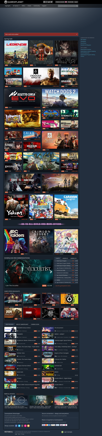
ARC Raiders (83, 39)
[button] (66, 2)
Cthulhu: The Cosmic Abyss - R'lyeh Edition (28, 346)
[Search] (77, 6)
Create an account (60, 2)
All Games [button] (15, 6)
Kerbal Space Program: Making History (65, 265)
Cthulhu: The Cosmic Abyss (24, 359)
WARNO (58, 280)
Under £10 (73, 258)
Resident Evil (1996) (61, 270)
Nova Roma (83, 43)
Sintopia (19, 378)
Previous (6, 272)
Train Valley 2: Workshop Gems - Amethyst (66, 346)
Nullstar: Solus (21, 353)
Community (37, 6)
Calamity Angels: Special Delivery (63, 340)
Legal (16, 434)
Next (51, 272)
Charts (29, 6)
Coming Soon (35, 324)
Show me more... (20, 394)
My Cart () (70, 2)
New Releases (10, 324)
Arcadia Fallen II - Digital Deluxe (63, 378)
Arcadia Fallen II (59, 384)
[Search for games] (67, 6)
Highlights (7, 6)
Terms (19, 434)
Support (44, 6)
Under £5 (65, 258)
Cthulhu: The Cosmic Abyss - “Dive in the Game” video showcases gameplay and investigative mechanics (40, 408)
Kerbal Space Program (61, 260)
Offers (23, 6)
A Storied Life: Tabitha (60, 359)
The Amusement (59, 328)
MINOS (56, 372)
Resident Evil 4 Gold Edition (62, 272)
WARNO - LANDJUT (59, 334)
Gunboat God (58, 365)
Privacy (22, 434)
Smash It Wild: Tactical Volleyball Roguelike (28, 384)
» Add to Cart (24, 65)
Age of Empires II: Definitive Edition (64, 268)
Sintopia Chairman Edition (24, 365)
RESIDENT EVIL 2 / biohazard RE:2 (64, 277)
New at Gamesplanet (22, 324)
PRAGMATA (20, 334)
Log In (76, 2)
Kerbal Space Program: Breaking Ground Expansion (68, 263)
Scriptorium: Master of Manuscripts (26, 340)
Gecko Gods (20, 372)
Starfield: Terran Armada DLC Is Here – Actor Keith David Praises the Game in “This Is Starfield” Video (16, 408)
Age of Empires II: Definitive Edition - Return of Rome (68, 282)
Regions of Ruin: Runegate (62, 353)
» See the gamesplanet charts (63, 285)
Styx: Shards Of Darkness (62, 275)
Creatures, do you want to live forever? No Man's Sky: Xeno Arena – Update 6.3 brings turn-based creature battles (66, 408)
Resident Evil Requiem (86, 45)
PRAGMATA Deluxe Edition (24, 328)
